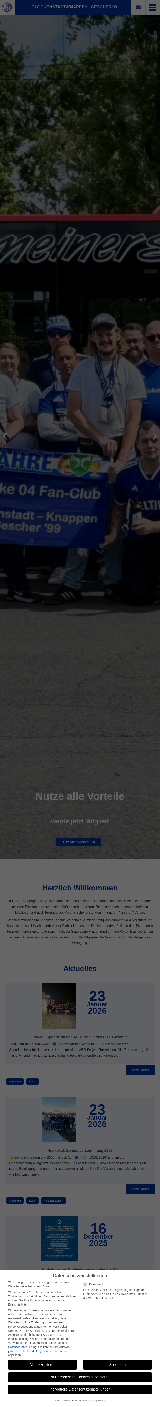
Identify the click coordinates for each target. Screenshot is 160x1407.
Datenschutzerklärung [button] (81, 1400)
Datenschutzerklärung (22, 1347)
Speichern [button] (117, 1365)
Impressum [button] (99, 1400)
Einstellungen (36, 1351)
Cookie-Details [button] (62, 1400)
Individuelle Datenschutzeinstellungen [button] (80, 1389)
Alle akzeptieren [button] (43, 1365)
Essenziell (94, 1284)
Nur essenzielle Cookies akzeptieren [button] (79, 1377)
